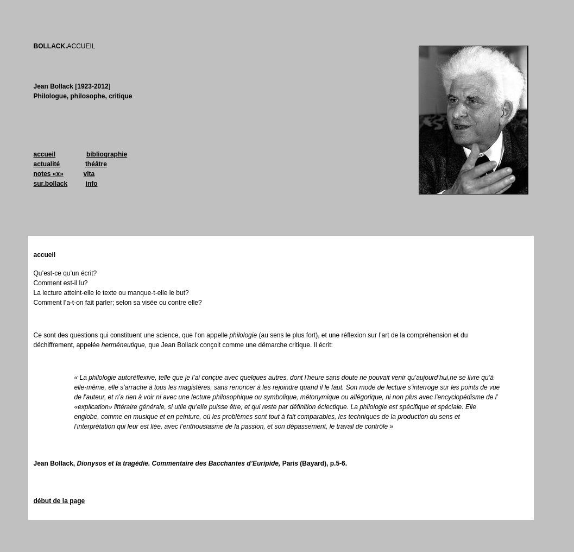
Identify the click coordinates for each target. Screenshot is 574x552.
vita (89, 174)
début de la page (59, 501)
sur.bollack (51, 183)
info (92, 183)
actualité (47, 164)
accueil (45, 154)
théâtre (96, 164)
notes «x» (49, 174)
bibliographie (106, 154)
